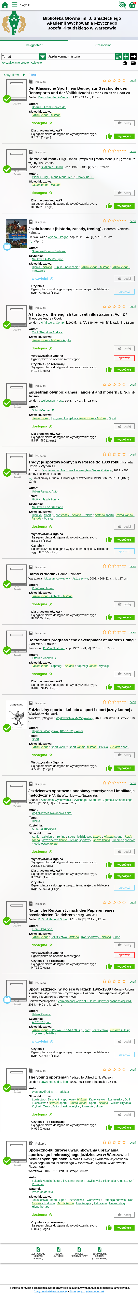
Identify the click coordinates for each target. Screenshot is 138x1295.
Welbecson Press (52, 400)
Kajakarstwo (97, 1099)
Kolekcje (36, 62)
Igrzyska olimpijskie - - (79, 418)
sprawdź (124, 291)
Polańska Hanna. (43, 588)
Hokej (99, 1106)
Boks (55, 1106)
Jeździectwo (100, 1030)
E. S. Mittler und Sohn (52, 919)
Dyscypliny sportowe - (67, 1099)
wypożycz (124, 136)
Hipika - (42, 267)
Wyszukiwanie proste (15, 62)
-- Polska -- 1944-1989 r (56, 1030)
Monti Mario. (62, 177)
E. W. (42, 929)
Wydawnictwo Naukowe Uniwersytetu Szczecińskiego (77, 470)
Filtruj (33, 75)
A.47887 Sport (41, 1022)
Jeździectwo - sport (44, 1199)
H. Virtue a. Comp (52, 322)
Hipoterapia (83, 1203)
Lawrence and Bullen (54, 1081)
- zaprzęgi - (53, 666)
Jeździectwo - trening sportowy (66, 840)
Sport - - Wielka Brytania (110, 1103)
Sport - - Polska (73, 515)
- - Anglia (51, 340)
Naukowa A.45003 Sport (47, 259)
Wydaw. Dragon (58, 237)
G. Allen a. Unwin (52, 167)
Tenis (46, 1106)
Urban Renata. (45, 491)
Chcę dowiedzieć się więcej (50, 1291)
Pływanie (87, 1106)
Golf (127, 1099)
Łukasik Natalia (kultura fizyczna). (58, 1180)
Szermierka (114, 1099)
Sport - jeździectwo (84, 836)
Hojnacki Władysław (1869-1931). (57, 731)
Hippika (37, 515)
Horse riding (117, 1203)
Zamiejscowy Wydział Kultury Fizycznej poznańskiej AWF (95, 1001)
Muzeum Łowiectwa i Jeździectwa (66, 578)
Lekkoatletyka (70, 1106)
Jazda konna (50, 499)
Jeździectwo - (65, 937)
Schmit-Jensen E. (43, 410)
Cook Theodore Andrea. (47, 332)
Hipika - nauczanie (66, 267)
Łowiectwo (38, 1099)
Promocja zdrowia (114, 1199)
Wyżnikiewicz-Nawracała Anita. (52, 813)
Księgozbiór (34, 45)
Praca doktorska (42, 1192)
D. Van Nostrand (54, 648)
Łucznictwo (39, 1103)
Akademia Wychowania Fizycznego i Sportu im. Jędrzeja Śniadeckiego (87, 799)
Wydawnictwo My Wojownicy (74, 718)
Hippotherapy (40, 1206)
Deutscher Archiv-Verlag (54, 97)
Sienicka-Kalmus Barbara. (49, 251)
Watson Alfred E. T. (50, 1091)
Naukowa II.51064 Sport (47, 507)
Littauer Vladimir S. (44, 658)
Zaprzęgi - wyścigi (93, 666)
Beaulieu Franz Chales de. (49, 107)
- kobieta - (52, 596)
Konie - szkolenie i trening (48, 836)
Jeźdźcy (50, 1033)
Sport (112, 418)
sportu (104, 515)
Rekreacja (100, 1203)
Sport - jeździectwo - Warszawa (79, 1199)
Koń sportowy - (96, 937)
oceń (133, 80)
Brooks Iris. (84, 177)
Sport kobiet (59, 747)
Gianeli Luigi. (41, 177)
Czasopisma (103, 45)
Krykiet (36, 1106)
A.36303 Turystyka (44, 829)
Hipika (36, 499)
